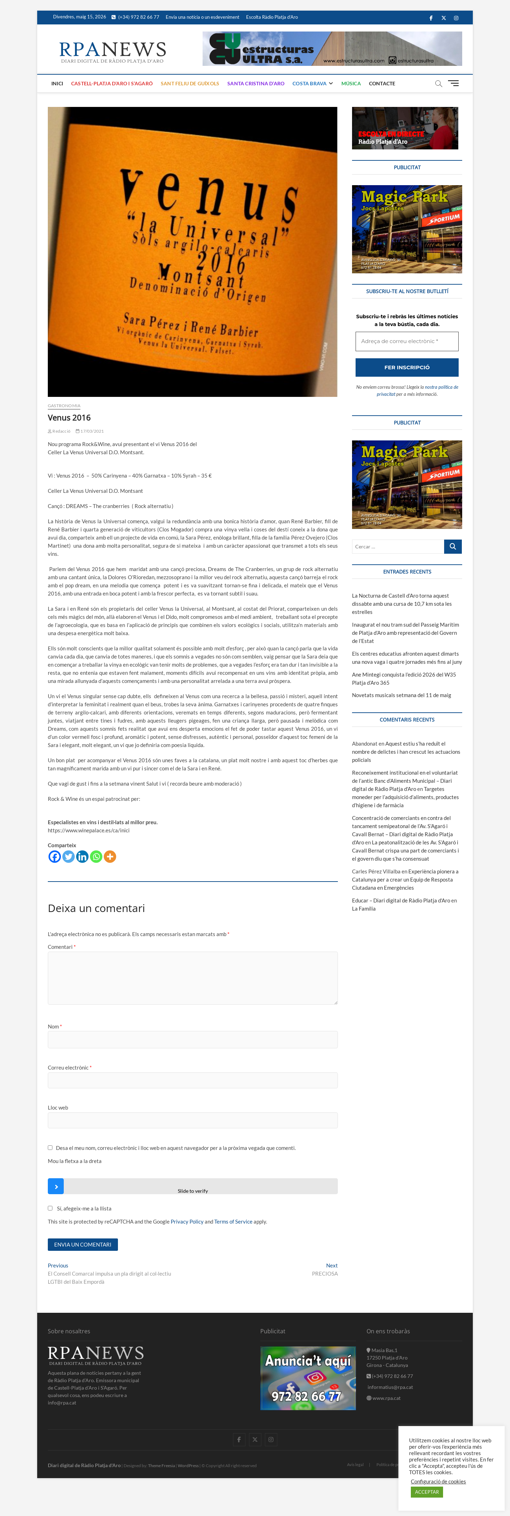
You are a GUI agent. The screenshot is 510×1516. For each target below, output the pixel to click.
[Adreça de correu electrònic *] (255, 792)
